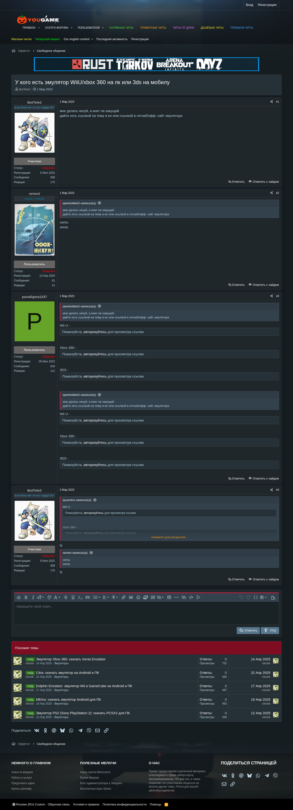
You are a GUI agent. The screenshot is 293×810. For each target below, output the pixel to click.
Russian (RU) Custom (28, 804)
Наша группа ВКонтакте (95, 772)
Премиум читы (242, 27)
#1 (277, 101)
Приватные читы (153, 27)
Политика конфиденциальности (124, 804)
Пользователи (89, 27)
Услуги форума (56, 27)
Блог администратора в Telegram (101, 783)
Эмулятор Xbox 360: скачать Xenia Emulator (71, 659)
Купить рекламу (21, 788)
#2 (277, 193)
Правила (29, 27)
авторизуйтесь (95, 332)
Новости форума (22, 772)
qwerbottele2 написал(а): (80, 203)
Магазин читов (21, 39)
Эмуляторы (61, 663)
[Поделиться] (271, 102)
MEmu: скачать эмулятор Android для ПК (68, 699)
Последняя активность (112, 39)
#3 (277, 296)
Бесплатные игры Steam (95, 788)
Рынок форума (89, 777)
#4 (277, 489)
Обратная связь (59, 804)
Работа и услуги (21, 777)
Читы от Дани (183, 27)
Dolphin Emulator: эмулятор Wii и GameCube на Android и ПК (84, 686)
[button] (38, 28)
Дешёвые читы (212, 27)
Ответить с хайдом (265, 181)
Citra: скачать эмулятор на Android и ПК (67, 673)
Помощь (155, 804)
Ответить (238, 181)
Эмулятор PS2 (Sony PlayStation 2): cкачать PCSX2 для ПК (83, 713)
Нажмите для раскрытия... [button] (170, 537)
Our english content (77, 39)
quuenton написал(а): (77, 500)
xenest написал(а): (75, 552)
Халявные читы (121, 27)
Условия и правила (86, 804)
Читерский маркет (47, 39)
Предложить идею (23, 783)
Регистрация (140, 39)
